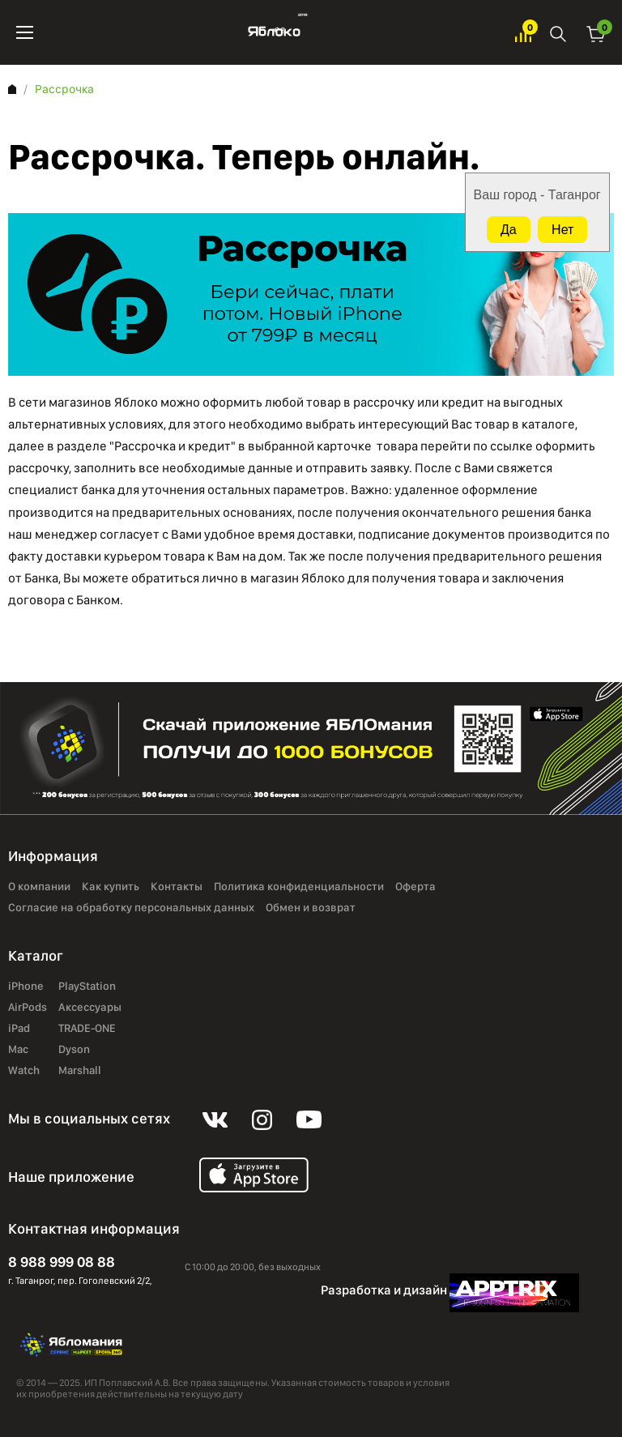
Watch (24, 1070)
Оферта (415, 887)
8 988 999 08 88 (61, 1261)
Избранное (523, 33)
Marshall (79, 1070)
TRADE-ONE (87, 1028)
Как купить (110, 887)
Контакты (176, 887)
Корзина (596, 33)
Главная (12, 89)
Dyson (74, 1049)
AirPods (27, 1007)
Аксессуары (89, 1007)
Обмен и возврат (311, 908)
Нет (562, 230)
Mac (18, 1049)
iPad (19, 1028)
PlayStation (87, 986)
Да (509, 230)
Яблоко (274, 32)
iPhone (26, 986)
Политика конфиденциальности (299, 887)
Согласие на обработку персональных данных (131, 908)
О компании (39, 887)
